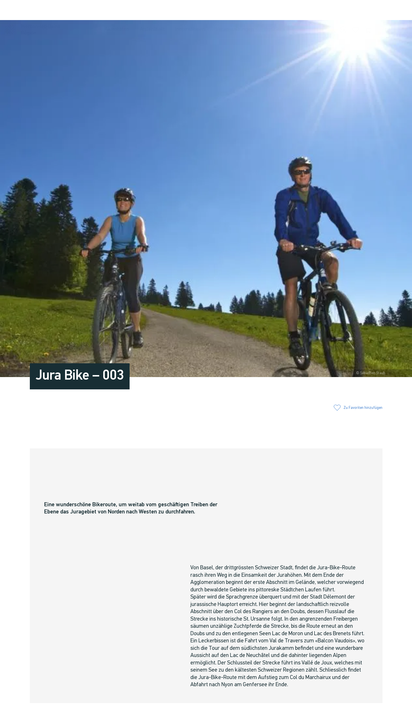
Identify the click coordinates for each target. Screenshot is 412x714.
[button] (332, 10)
